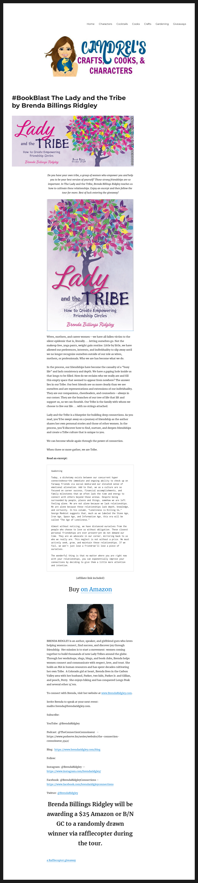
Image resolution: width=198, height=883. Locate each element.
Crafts (147, 23)
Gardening (162, 23)
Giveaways (179, 23)
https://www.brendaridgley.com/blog (77, 749)
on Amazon (96, 589)
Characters (105, 23)
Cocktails (122, 23)
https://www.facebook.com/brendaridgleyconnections (80, 784)
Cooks (136, 23)
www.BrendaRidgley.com (116, 693)
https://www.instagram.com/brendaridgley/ (74, 771)
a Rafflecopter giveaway (61, 860)
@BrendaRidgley (67, 792)
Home (91, 23)
